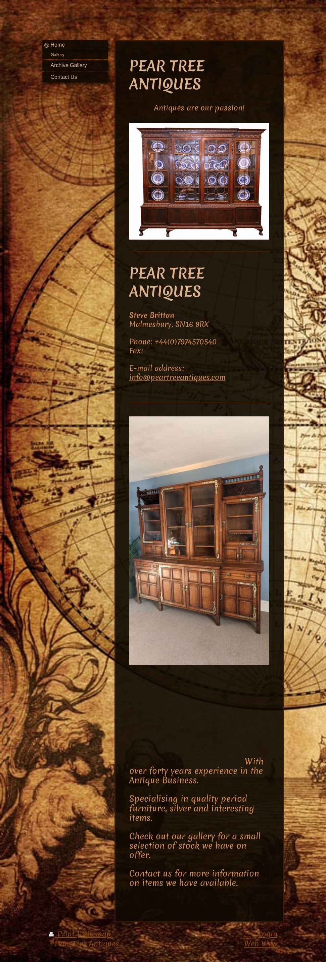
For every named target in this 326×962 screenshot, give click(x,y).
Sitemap (97, 934)
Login (267, 934)
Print (63, 934)
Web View (260, 944)
